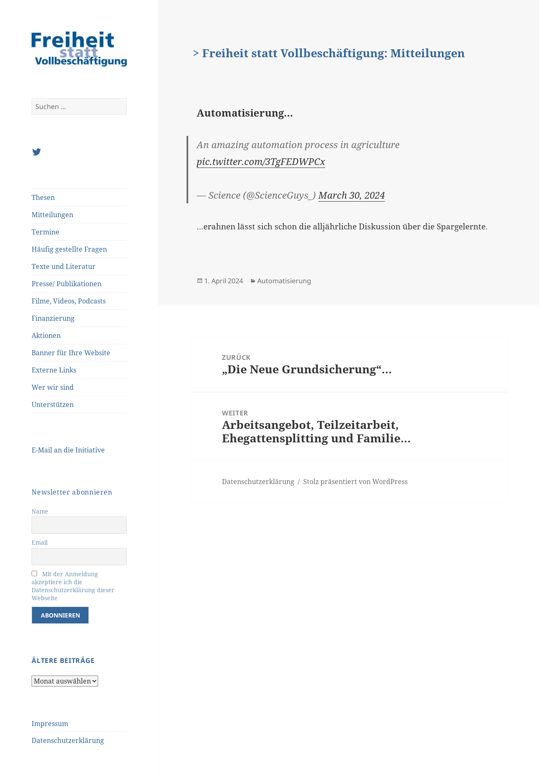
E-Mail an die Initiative (68, 450)
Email (40, 542)
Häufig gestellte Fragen (69, 249)
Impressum (50, 723)
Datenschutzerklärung (68, 740)
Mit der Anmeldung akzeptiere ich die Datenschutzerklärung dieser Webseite (73, 586)
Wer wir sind (53, 387)
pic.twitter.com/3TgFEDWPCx (261, 161)
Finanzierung (53, 318)
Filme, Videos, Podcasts (69, 301)
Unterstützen (53, 404)
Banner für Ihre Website (71, 352)
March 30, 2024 (351, 195)
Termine (45, 232)
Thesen (43, 197)
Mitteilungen (52, 214)
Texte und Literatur (64, 266)
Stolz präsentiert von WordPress (355, 481)
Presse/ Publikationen (66, 283)
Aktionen (46, 335)
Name (40, 511)
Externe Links (54, 370)
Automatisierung (284, 280)
